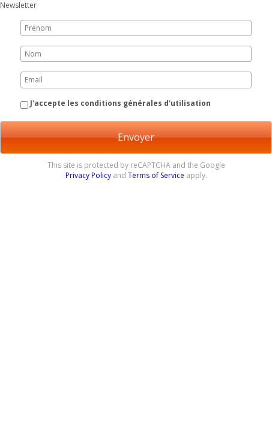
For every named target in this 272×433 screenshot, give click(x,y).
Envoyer (136, 137)
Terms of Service (156, 175)
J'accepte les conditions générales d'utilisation (120, 103)
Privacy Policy (88, 175)
